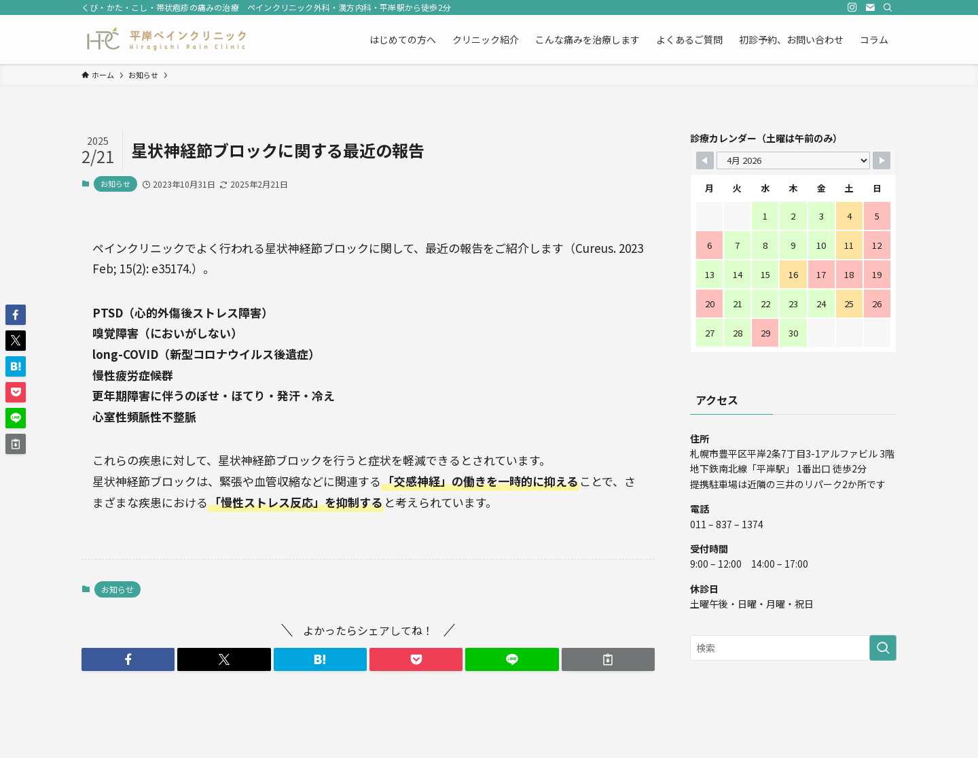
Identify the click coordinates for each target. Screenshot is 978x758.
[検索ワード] (793, 648)
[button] (128, 659)
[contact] (870, 7)
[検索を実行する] (882, 648)
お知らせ (115, 183)
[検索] (887, 7)
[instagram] (852, 7)
